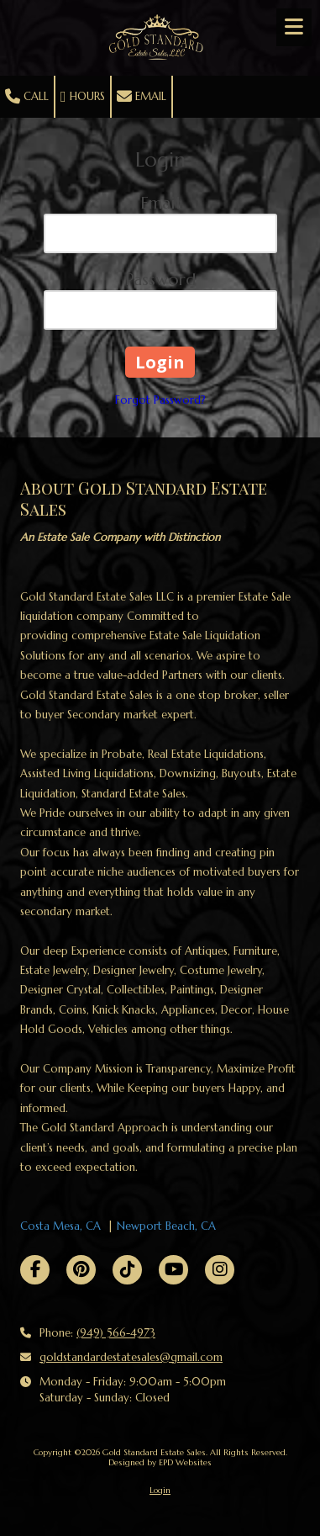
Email (141, 96)
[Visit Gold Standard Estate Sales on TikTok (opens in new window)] (127, 1269)
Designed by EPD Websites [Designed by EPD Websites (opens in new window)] (160, 1462)
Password (160, 279)
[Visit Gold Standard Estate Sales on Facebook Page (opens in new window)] (35, 1269)
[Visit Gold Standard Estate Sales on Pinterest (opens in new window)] (81, 1269)
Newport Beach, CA (166, 1226)
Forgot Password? (160, 400)
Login (160, 1490)
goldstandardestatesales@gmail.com (131, 1357)
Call (27, 96)
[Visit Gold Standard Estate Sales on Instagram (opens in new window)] (219, 1269)
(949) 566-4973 (115, 1333)
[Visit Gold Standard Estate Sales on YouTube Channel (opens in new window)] (173, 1269)
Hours (82, 96)
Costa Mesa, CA (60, 1226)
